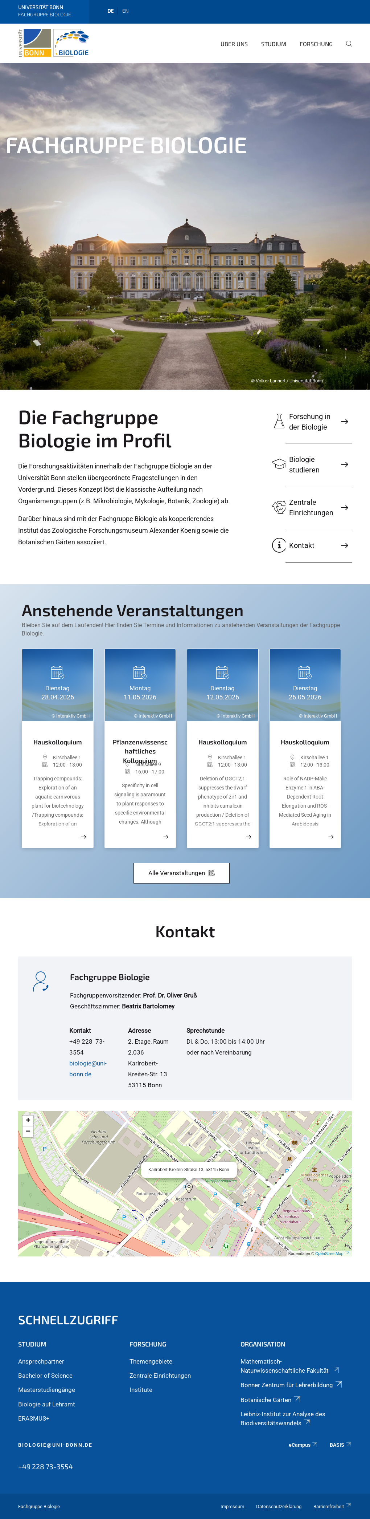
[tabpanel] (185, 226)
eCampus (303, 1445)
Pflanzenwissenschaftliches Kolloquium (140, 747)
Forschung (316, 43)
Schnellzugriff (68, 1319)
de (110, 11)
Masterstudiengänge (46, 1389)
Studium (273, 43)
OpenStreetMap (332, 1253)
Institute (141, 1389)
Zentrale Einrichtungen (160, 1375)
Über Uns (234, 43)
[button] (189, 1188)
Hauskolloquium (57, 742)
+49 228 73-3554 (45, 1466)
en (125, 11)
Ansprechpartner (41, 1361)
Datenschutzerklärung (278, 1506)
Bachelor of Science (45, 1375)
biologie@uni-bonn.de (55, 1445)
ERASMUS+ (34, 1418)
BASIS (341, 1445)
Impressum (232, 1506)
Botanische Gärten (270, 1400)
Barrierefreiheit (332, 1506)
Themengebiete (151, 1361)
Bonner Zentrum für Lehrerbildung (291, 1385)
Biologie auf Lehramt (46, 1404)
